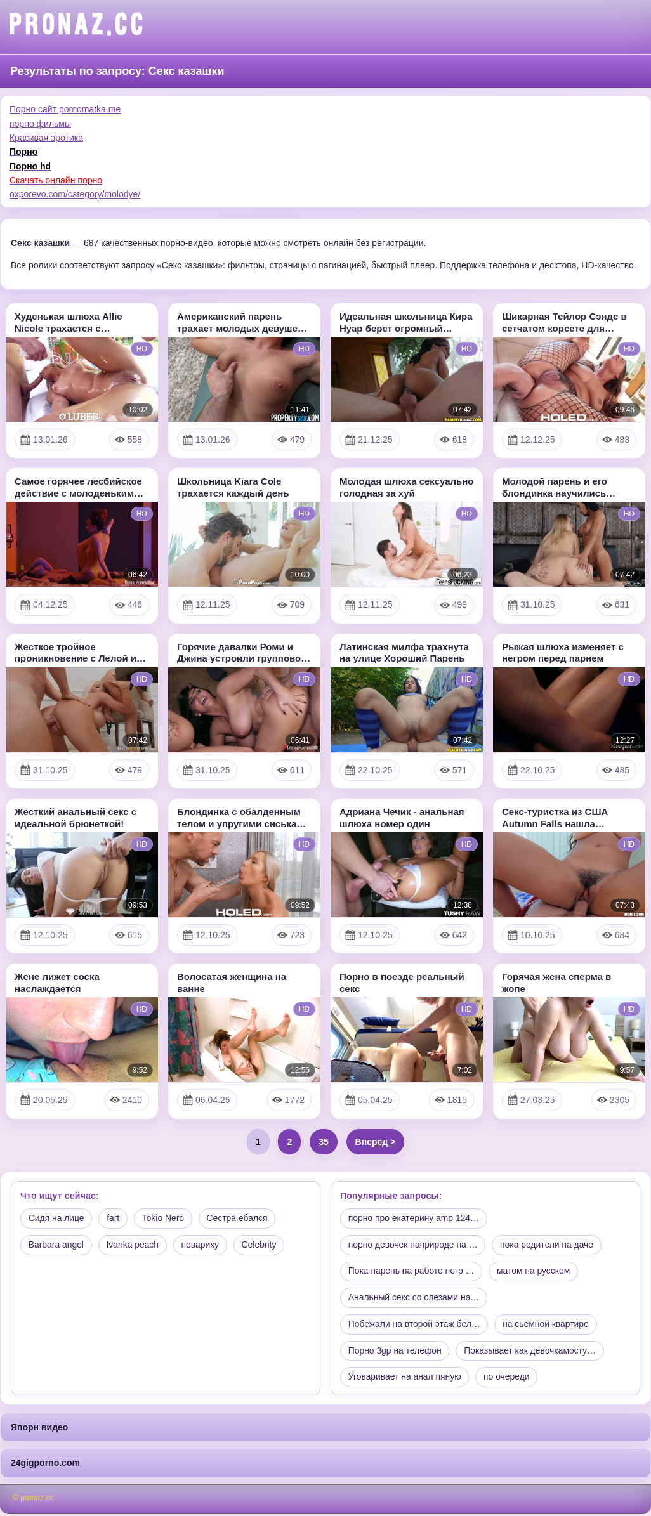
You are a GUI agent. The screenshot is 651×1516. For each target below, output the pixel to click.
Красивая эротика (46, 138)
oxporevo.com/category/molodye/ (75, 194)
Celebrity (261, 1245)
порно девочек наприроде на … (413, 1245)
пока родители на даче (549, 1245)
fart (114, 1218)
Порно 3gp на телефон (395, 1352)
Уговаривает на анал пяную (405, 1379)
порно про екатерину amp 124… (414, 1218)
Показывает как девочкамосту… (531, 1352)
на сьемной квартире (547, 1326)
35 (324, 1142)
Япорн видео (39, 1429)
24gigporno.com (45, 1465)
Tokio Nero (164, 1218)
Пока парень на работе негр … (412, 1272)
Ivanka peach (133, 1245)
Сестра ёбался (239, 1218)
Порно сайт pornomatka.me (65, 109)
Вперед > (375, 1142)
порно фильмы (40, 124)
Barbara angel (56, 1245)
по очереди (508, 1379)
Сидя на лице (57, 1218)
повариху (202, 1245)
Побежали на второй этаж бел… (415, 1326)
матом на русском (535, 1272)
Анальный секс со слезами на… (414, 1298)
